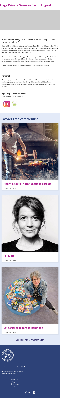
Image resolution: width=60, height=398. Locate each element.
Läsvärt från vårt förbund (20, 119)
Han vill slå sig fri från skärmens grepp (27, 183)
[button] (57, 5)
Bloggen (14, 382)
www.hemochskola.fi (9, 373)
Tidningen (14, 380)
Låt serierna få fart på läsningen (23, 327)
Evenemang (15, 384)
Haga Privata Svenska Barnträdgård (25, 5)
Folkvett (9, 255)
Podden (13, 386)
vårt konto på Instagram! (15, 96)
